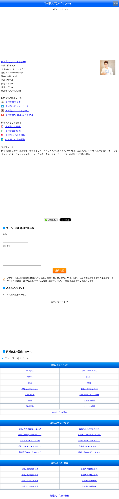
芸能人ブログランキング (89, 429)
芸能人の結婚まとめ (30, 469)
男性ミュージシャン (30, 389)
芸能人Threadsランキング (30, 452)
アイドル (30, 371)
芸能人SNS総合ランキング (30, 429)
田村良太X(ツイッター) (16, 106)
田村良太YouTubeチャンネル (19, 115)
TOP (116, 3)
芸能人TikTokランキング (30, 440)
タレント (89, 377)
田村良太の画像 (13, 126)
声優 (30, 400)
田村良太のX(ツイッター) (13, 61)
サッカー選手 (89, 406)
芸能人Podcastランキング (89, 452)
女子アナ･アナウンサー (89, 395)
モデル (30, 377)
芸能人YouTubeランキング (89, 440)
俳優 (30, 383)
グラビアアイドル (89, 371)
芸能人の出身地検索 (30, 486)
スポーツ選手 (89, 400)
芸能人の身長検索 (89, 486)
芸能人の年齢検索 (89, 481)
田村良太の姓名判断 (15, 135)
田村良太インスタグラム (17, 110)
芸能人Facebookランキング (29, 446)
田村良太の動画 (13, 131)
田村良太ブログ (13, 102)
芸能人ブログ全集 (59, 495)
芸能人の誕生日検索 (30, 481)
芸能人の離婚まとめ (89, 469)
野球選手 (30, 406)
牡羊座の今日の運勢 (15, 139)
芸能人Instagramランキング (29, 435)
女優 (89, 383)
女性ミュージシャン (89, 389)
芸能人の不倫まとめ (89, 475)
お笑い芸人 (30, 395)
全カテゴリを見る (59, 412)
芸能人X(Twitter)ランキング (89, 435)
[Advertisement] (59, 33)
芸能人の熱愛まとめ (30, 475)
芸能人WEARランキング (89, 446)
